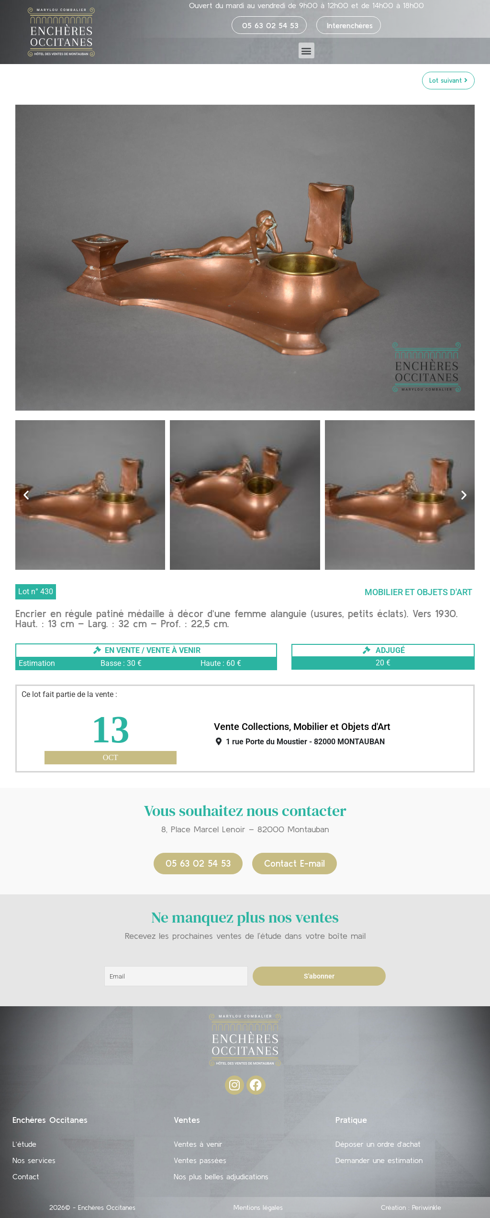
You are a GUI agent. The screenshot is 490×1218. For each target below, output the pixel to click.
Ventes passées (200, 1160)
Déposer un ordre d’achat (378, 1144)
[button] (306, 50)
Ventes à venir (198, 1144)
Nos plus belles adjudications (221, 1176)
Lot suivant (448, 80)
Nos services (34, 1160)
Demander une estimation (379, 1160)
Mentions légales (258, 1207)
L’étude (24, 1144)
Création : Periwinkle (411, 1207)
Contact (25, 1176)
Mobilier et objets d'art (418, 592)
